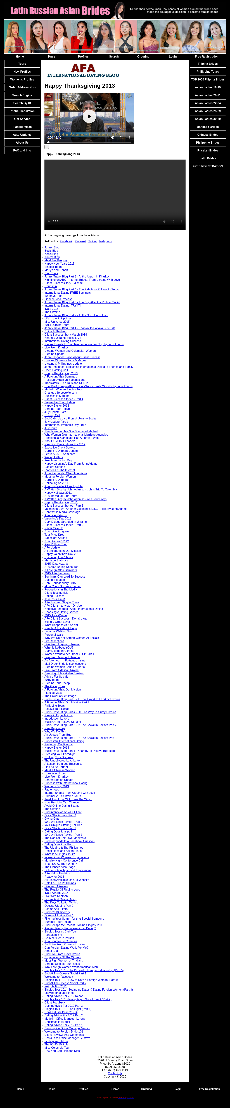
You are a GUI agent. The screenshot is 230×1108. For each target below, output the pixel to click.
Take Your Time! (54, 599)
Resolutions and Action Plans (63, 850)
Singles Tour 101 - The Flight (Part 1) (67, 1008)
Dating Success (54, 595)
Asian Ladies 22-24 (208, 103)
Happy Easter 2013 (56, 747)
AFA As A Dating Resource (61, 566)
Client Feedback (54, 1002)
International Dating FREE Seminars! (67, 292)
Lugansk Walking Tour (58, 631)
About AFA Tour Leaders (59, 441)
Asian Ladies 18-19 (208, 87)
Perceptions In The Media (60, 589)
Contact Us (115, 1073)
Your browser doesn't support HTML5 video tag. (115, 195)
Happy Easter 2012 (56, 405)
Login (173, 56)
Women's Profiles (22, 79)
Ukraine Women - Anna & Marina (65, 360)
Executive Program (56, 531)
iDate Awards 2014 (56, 892)
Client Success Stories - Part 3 (63, 505)
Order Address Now (22, 87)
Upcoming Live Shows (58, 557)
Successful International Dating (64, 741)
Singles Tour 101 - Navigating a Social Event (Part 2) (77, 999)
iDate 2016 (51, 308)
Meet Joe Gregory (55, 260)
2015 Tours (51, 679)
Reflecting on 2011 (56, 483)
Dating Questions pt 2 (58, 831)
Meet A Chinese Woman (59, 770)
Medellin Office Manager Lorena (64, 1018)
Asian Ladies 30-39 (208, 118)
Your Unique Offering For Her (63, 825)
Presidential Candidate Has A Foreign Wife (71, 437)
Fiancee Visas (22, 126)
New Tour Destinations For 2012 (64, 444)
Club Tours (51, 273)
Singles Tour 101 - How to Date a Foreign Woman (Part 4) (81, 979)
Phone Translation (22, 111)
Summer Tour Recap (57, 921)
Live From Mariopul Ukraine (62, 657)
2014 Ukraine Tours (56, 324)
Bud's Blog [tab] (51, 250)
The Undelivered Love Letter (62, 760)
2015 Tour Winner (55, 615)
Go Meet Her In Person (59, 937)
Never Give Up (53, 528)
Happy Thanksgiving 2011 (61, 502)
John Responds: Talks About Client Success (72, 357)
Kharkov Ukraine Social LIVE (62, 337)
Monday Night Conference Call (64, 860)
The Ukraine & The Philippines (63, 847)
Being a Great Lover (57, 621)
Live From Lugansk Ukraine (62, 644)
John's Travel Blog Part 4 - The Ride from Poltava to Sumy (81, 289)
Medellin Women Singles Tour (63, 389)
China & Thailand (55, 331)
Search (114, 56)
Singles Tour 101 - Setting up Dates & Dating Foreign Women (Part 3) (88, 989)
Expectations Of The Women (62, 957)
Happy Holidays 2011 (58, 492)
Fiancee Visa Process (58, 299)
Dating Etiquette (54, 579)
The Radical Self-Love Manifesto (65, 837)
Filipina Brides (208, 63)
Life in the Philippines (58, 318)
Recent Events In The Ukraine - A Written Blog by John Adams (84, 344)
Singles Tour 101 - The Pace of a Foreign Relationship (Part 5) (84, 970)
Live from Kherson (56, 896)
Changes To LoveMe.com (60, 392)
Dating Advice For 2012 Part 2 (63, 1015)
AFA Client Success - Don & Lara (65, 618)
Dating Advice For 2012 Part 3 (63, 1005)
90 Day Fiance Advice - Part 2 (63, 821)
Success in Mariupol (57, 395)
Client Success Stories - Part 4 (63, 399)
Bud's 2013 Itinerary (57, 912)
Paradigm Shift (53, 934)
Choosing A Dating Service (61, 612)
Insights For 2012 (55, 986)
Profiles (83, 56)
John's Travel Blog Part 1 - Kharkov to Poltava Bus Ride (79, 328)
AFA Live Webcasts (56, 541)
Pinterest (80, 241)
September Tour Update (59, 402)
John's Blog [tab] (51, 247)
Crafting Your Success (58, 757)
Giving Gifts (51, 818)
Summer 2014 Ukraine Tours (62, 796)
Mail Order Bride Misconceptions (65, 663)
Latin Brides (208, 158)
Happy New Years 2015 (59, 263)
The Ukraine (52, 312)
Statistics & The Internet (59, 470)
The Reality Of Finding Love (62, 889)
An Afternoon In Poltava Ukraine (64, 660)
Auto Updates (22, 134)
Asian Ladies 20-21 (208, 95)
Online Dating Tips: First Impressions (67, 870)
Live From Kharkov (56, 347)
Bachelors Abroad (55, 537)
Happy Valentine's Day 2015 (62, 554)
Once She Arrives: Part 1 (60, 828)
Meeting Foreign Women (60, 476)
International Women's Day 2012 (65, 424)
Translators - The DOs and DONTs (66, 383)
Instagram (105, 241)
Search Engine (22, 95)
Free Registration (207, 56)
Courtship (50, 286)
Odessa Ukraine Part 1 (58, 915)
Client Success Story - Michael (63, 282)
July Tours (50, 428)
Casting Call (52, 415)
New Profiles (22, 71)
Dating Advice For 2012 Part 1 (63, 1025)
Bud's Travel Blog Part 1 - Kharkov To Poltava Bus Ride (79, 750)
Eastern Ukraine (54, 466)
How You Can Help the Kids (62, 1050)
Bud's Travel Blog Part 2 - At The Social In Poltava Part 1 (80, 737)
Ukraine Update (54, 353)
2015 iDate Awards (56, 563)
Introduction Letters (56, 718)
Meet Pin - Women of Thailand (63, 960)
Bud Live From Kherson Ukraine (64, 944)
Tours (51, 56)
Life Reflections (54, 641)
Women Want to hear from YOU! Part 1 (69, 654)
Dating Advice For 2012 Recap (63, 996)
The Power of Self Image (60, 695)
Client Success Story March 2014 (65, 334)
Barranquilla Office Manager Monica (67, 1028)
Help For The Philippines (60, 883)
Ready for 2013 (54, 876)
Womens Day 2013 (56, 786)
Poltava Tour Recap (56, 708)
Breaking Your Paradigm (59, 754)
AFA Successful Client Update (63, 486)
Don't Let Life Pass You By (61, 1012)
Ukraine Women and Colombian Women (70, 350)
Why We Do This (55, 731)
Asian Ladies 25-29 (208, 111)
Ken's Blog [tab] (51, 253)
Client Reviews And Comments (64, 1034)
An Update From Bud (57, 734)
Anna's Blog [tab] (52, 257)
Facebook (66, 241)
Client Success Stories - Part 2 (63, 524)
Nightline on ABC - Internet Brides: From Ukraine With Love (82, 279)
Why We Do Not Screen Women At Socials (71, 637)
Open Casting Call (56, 370)
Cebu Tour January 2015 (60, 583)
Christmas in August (57, 1021)
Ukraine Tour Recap (57, 408)
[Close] (46, 147)
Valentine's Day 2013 (57, 518)
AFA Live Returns (55, 515)
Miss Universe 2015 (57, 321)
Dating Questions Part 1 (59, 844)
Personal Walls (53, 634)
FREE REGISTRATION (208, 166)
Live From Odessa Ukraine (61, 670)
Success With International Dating (65, 783)
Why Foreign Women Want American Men (71, 967)
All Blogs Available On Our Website (66, 879)
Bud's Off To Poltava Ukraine (62, 721)
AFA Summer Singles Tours (61, 602)
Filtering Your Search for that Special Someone (74, 918)
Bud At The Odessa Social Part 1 (65, 973)
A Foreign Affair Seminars (60, 376)
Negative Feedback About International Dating (73, 608)
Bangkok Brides (208, 126)
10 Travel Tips (53, 295)
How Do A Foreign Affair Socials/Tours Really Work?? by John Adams (88, 386)
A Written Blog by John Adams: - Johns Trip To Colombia (80, 489)
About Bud (51, 950)
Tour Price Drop (54, 534)
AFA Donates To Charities (60, 941)
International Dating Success (62, 341)
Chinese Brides (207, 134)
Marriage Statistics (56, 560)
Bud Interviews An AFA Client (62, 812)
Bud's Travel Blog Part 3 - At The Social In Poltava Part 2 (80, 725)
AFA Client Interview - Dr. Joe (63, 605)
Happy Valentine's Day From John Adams (70, 463)
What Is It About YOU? (58, 647)
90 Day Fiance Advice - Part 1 (63, 834)
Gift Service (22, 118)
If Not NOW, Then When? (60, 863)
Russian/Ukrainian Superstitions (64, 379)
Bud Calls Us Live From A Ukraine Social (70, 418)
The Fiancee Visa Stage (59, 867)
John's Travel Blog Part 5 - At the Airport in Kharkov (77, 276)
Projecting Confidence (58, 744)
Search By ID (22, 103)
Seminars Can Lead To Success (64, 576)
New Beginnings (54, 728)
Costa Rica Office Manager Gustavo (67, 1038)
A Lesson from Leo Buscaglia (63, 763)
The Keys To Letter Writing (61, 902)
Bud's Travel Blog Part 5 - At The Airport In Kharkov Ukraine (82, 699)
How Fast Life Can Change (61, 802)
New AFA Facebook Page (60, 628)
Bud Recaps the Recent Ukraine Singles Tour (73, 925)
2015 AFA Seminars (57, 573)
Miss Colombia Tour (57, 1047)
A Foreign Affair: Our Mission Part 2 (66, 702)
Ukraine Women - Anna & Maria (64, 666)
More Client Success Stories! (62, 586)
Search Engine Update (58, 779)
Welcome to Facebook (58, 976)
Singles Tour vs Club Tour (60, 931)
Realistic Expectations (58, 715)
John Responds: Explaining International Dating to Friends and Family (88, 366)
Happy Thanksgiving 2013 (61, 373)
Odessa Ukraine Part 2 (58, 905)
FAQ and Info (22, 150)
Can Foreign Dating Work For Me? (66, 947)
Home (20, 56)
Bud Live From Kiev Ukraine (62, 954)
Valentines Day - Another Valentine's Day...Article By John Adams (85, 508)
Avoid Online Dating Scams (61, 805)
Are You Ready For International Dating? (70, 928)
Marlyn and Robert (56, 270)
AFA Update (52, 547)
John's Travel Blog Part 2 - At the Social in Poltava (76, 315)
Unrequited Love (54, 773)
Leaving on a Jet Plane (59, 992)
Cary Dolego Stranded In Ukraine (65, 521)
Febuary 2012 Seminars (59, 453)
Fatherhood (51, 789)
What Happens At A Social (61, 625)
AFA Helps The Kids (57, 873)
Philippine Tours (54, 705)
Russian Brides (207, 150)
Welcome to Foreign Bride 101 (63, 1031)
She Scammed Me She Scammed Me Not (71, 431)
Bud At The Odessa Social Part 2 (65, 983)
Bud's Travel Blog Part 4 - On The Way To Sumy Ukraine (80, 712)
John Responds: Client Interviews (65, 473)
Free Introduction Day (58, 460)
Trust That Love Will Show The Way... (68, 799)
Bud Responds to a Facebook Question (69, 841)
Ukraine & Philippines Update (63, 363)
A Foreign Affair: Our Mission (62, 550)
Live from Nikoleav (56, 886)
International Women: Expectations (66, 857)
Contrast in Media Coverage (62, 512)
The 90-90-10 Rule (56, 1044)
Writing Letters (53, 457)
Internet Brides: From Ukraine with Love (69, 792)
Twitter (92, 241)
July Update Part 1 (56, 421)
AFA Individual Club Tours (60, 495)
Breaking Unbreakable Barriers (64, 673)
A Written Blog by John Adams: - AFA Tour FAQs (75, 499)
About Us (22, 142)
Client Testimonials (56, 592)
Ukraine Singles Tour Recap (62, 963)
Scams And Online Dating (60, 899)
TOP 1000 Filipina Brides (208, 79)
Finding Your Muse (56, 1041)
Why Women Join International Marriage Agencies (76, 434)
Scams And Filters (56, 908)
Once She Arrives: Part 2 (60, 815)
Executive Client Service (59, 447)
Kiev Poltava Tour (55, 544)
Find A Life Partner (56, 766)
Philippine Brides (208, 142)
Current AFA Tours (56, 479)
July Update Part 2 (56, 412)
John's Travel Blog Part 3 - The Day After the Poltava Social (82, 302)
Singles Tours (53, 266)
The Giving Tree (54, 686)
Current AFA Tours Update (61, 450)
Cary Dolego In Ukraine (59, 650)
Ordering (143, 56)
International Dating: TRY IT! (62, 305)
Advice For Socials (56, 676)
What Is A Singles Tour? (59, 854)
